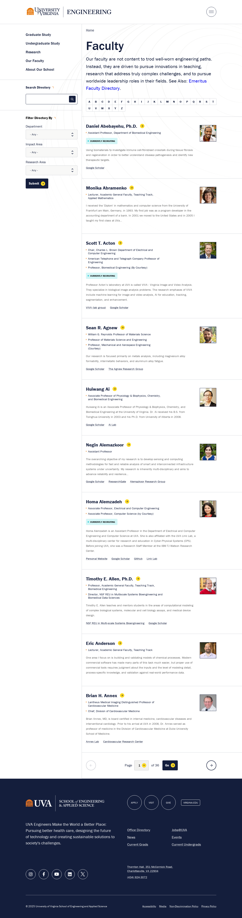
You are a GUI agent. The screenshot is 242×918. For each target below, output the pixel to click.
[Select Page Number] (141, 765)
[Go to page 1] (170, 765)
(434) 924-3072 (137, 877)
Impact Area (34, 144)
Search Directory (38, 87)
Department (34, 126)
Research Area (36, 162)
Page (128, 765)
